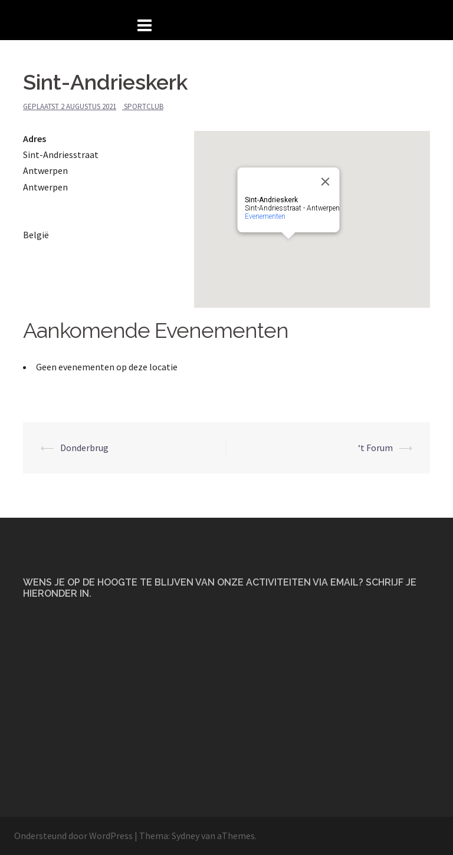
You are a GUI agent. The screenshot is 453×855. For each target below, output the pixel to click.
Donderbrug (84, 447)
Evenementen (265, 216)
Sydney (185, 835)
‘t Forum (375, 447)
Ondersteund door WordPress (73, 835)
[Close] (325, 181)
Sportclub (143, 106)
